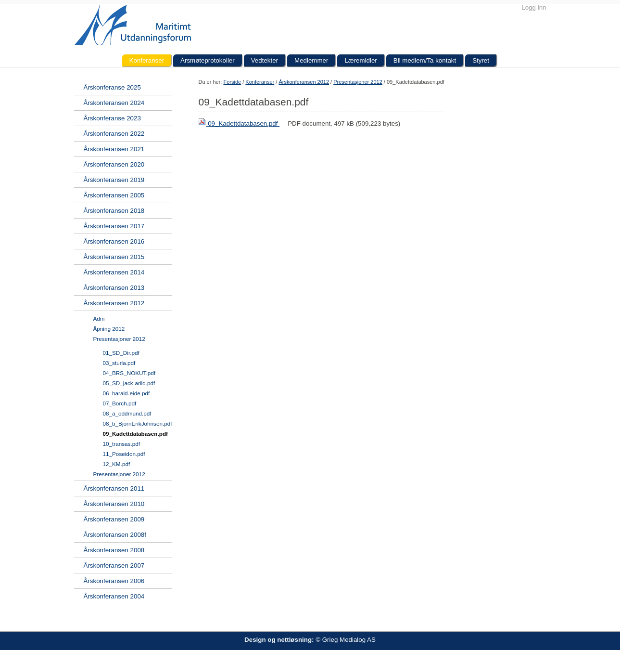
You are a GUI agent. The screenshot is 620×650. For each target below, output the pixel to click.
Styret (480, 60)
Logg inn (533, 7)
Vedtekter (264, 60)
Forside (232, 82)
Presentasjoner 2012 (357, 82)
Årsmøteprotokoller (207, 60)
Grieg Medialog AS (349, 639)
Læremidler (360, 60)
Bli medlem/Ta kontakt (424, 60)
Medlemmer (311, 60)
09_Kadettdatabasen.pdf (238, 123)
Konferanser (146, 60)
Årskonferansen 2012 (303, 82)
